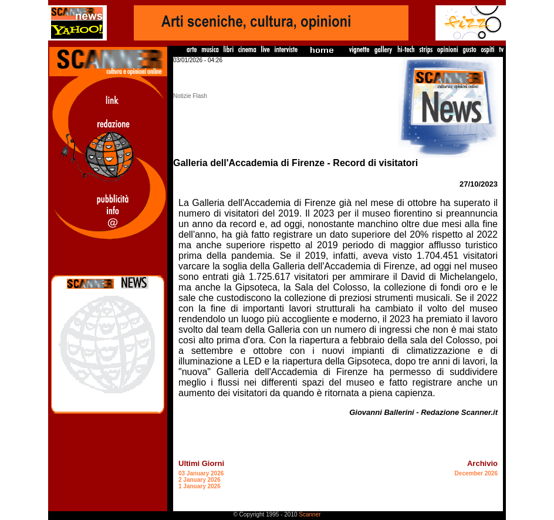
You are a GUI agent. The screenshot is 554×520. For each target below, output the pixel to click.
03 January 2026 (201, 473)
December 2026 (476, 473)
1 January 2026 (199, 486)
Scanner (309, 514)
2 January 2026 (199, 480)
